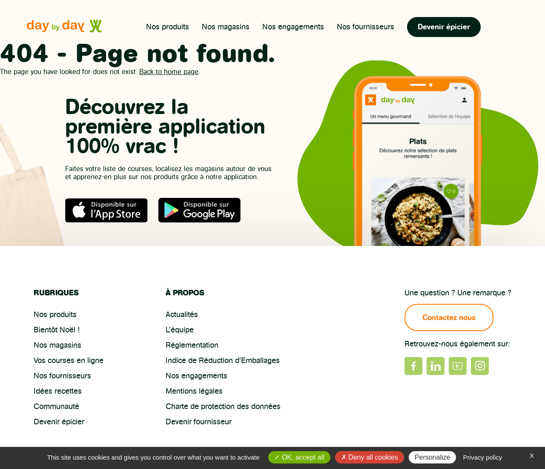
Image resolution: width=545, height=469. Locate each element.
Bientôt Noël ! (57, 330)
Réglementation (192, 345)
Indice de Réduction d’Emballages (223, 360)
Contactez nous (449, 317)
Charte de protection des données (223, 406)
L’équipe (180, 330)
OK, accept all (299, 457)
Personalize (432, 457)
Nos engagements (293, 27)
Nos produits (167, 27)
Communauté (56, 406)
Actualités (182, 314)
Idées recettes (58, 391)
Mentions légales (194, 391)
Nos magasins (226, 27)
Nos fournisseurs (365, 27)
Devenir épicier (444, 26)
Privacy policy (482, 457)
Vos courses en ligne (68, 360)
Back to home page (168, 72)
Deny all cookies (369, 457)
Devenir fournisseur (199, 422)
